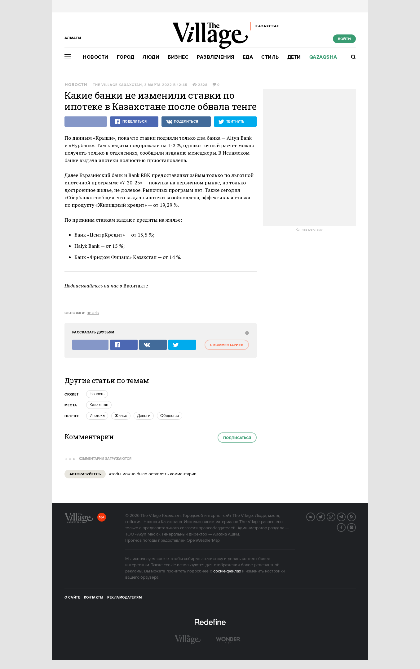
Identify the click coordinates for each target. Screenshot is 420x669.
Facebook (345, 527)
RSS (355, 516)
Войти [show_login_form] (344, 39)
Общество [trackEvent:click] (169, 415)
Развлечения (215, 57)
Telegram (345, 516)
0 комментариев (226, 345)
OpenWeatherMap (203, 540)
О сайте (72, 597)
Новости (95, 57)
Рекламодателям (124, 597)
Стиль (270, 57)
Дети (294, 57)
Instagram (355, 527)
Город (126, 57)
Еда (248, 57)
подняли (167, 137)
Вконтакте (135, 285)
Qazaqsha (323, 57)
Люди (151, 57)
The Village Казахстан (117, 85)
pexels (92, 313)
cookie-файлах (227, 571)
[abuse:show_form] (246, 332)
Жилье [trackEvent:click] (121, 415)
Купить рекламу (309, 230)
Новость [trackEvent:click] (97, 393)
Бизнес (178, 57)
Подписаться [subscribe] (237, 438)
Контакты (93, 597)
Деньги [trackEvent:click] (143, 415)
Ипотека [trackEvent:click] (97, 415)
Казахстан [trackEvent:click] (99, 404)
